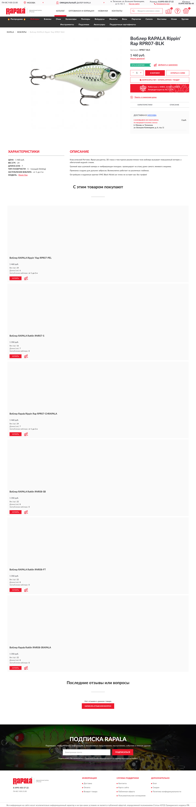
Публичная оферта (126, 791)
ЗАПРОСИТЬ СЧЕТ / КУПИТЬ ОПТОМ (160, 80)
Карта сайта (123, 786)
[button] (161, 3)
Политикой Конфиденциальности (98, 757)
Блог (155, 782)
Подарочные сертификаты (123, 25)
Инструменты (67, 25)
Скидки (156, 786)
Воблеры (34, 19)
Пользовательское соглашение (132, 795)
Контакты (117, 11)
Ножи (174, 19)
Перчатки (136, 19)
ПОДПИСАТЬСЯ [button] (122, 751)
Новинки (103, 11)
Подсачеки (84, 25)
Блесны (47, 19)
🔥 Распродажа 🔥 (16, 19)
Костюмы (161, 19)
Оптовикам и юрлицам (81, 11)
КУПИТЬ (15, 278)
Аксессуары (99, 25)
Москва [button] (151, 115)
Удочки (185, 19)
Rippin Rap (23, 175)
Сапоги (149, 19)
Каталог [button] (60, 11)
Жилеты (113, 19)
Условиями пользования (122, 757)
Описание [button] (174, 105)
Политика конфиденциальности (167, 791)
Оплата (87, 786)
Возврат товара (90, 791)
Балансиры (71, 19)
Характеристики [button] (144, 105)
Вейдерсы (100, 19)
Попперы (85, 19)
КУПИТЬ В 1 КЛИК (178, 73)
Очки (58, 19)
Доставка (88, 782)
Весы (124, 19)
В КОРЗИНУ (155, 73)
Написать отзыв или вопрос (98, 705)
